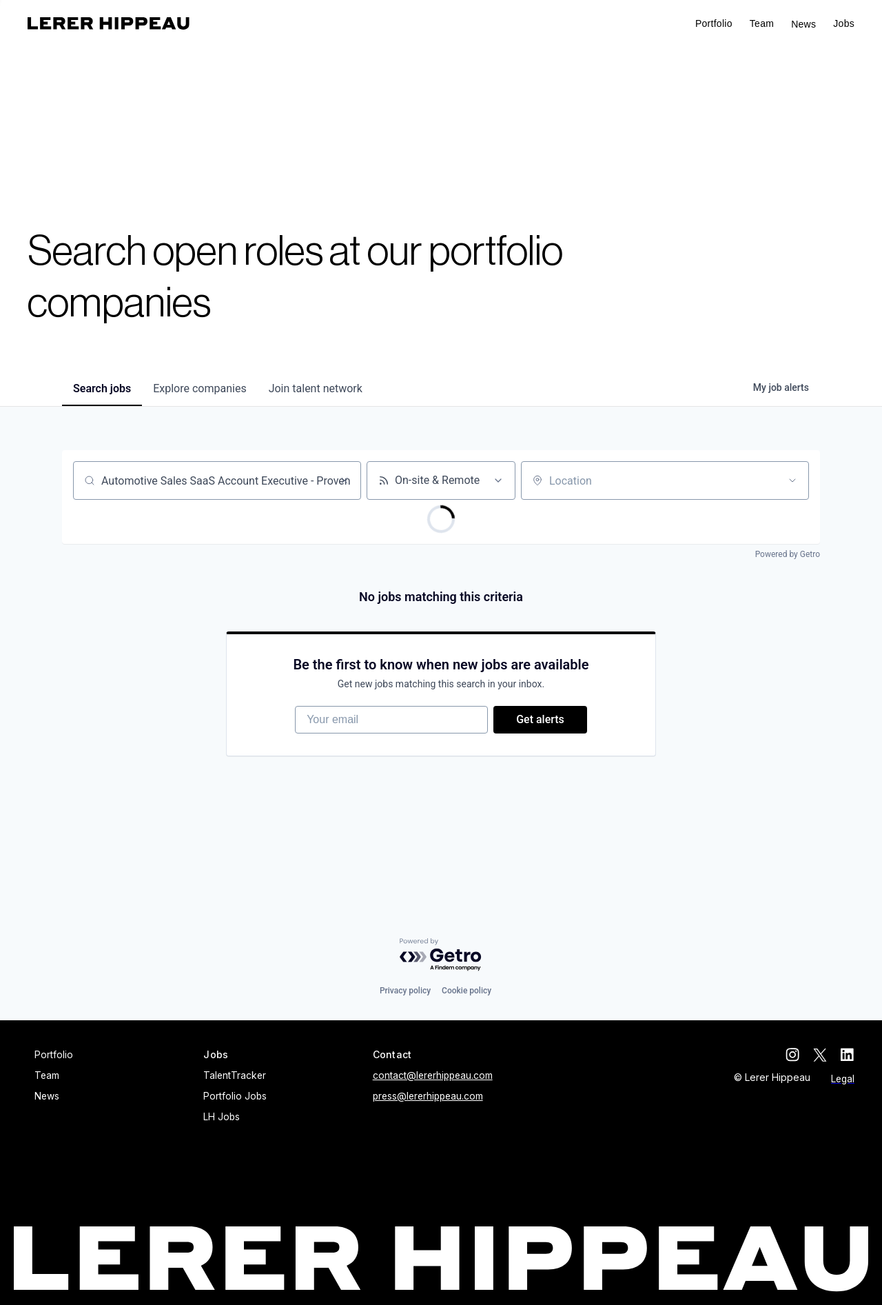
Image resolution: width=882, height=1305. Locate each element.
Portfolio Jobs (235, 1096)
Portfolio (713, 23)
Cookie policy (466, 990)
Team (762, 23)
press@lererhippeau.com (428, 1096)
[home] (108, 23)
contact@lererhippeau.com (433, 1075)
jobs (102, 388)
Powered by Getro (787, 554)
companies (199, 388)
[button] (843, 24)
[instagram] (792, 1055)
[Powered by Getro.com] (441, 955)
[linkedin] (847, 1055)
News (803, 24)
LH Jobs (221, 1116)
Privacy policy (405, 990)
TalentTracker (234, 1075)
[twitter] (820, 1055)
